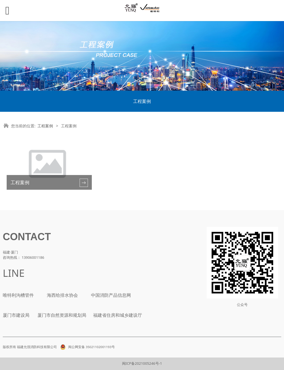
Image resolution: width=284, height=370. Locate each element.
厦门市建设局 (16, 315)
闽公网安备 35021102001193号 (87, 347)
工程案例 (142, 101)
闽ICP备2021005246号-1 (142, 363)
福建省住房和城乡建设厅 (117, 315)
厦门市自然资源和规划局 (61, 315)
